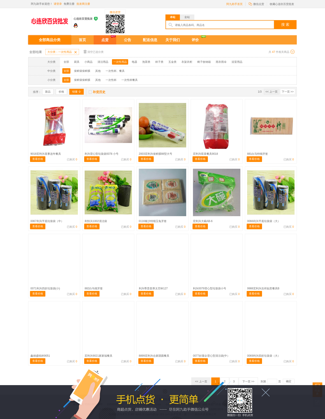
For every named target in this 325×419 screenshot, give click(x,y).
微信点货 (256, 4)
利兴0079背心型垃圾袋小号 (209, 288)
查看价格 (37, 159)
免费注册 (69, 3)
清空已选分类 (94, 52)
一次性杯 (111, 80)
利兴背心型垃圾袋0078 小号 (101, 153)
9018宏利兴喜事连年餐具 (45, 153)
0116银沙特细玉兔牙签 (153, 221)
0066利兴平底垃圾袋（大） (263, 221)
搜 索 (285, 24)
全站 (187, 17)
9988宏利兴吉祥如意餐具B (263, 288)
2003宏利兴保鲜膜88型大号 (155, 153)
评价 (195, 40)
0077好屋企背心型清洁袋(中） (211, 355)
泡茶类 (146, 61)
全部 (66, 61)
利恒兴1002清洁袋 (96, 221)
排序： (37, 92)
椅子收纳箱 (204, 61)
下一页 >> (288, 91)
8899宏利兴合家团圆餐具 (154, 355)
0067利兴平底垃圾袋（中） (47, 221)
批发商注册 (83, 3)
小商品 (88, 61)
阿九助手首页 (234, 4)
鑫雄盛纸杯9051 (40, 355)
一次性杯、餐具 (115, 71)
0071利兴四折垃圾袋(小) (45, 288)
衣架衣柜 (186, 61)
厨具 (76, 61)
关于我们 (172, 40)
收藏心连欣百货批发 (282, 4)
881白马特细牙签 (257, 153)
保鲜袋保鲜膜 (82, 71)
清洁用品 (103, 61)
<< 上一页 (271, 91)
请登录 (58, 3)
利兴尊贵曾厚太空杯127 (153, 288)
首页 (82, 40)
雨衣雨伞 (221, 61)
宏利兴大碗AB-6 (203, 221)
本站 (172, 17)
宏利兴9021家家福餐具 (98, 355)
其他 (98, 71)
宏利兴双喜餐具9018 (205, 153)
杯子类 (159, 61)
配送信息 (150, 40)
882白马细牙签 (94, 288)
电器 (134, 61)
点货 (105, 40)
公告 (127, 40)
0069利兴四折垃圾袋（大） (263, 355)
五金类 (172, 61)
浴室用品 (237, 61)
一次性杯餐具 (129, 80)
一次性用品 (120, 61)
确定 (288, 381)
